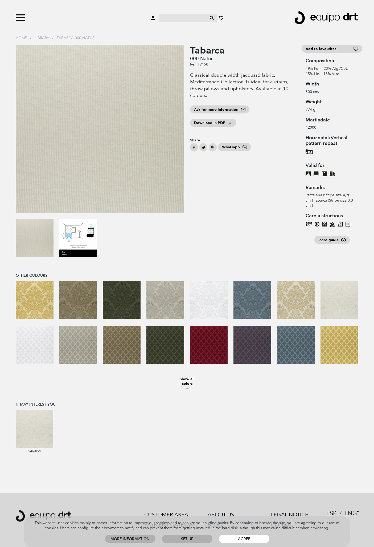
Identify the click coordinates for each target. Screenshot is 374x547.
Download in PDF (213, 122)
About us (221, 514)
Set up (187, 538)
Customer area (166, 514)
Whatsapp (234, 147)
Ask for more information (219, 109)
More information (130, 538)
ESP (331, 513)
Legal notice (289, 514)
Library (42, 37)
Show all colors (187, 384)
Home (21, 37)
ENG (350, 513)
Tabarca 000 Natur (75, 37)
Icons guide (332, 240)
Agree (244, 538)
